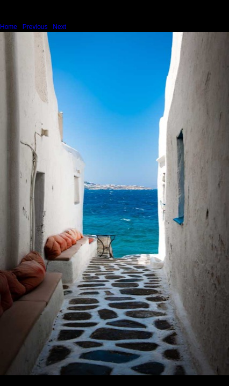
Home (8, 27)
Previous (35, 27)
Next (59, 27)
